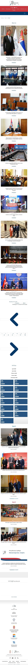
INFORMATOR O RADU (12, 662)
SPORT (13, 661)
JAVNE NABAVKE (23, 661)
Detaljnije (14, 62)
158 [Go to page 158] (25, 335)
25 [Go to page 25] (12, 335)
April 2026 (14, 368)
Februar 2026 (14, 373)
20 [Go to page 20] (17, 333)
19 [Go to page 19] (13, 333)
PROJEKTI (17, 661)
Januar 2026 (14, 375)
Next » (24, 303)
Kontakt (14, 10)
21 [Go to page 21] (21, 333)
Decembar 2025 (14, 377)
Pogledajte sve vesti (14, 498)
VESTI (10, 661)
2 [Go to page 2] (5, 333)
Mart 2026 (14, 371)
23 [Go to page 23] (4, 335)
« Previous (17, 303)
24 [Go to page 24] (8, 335)
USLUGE (18, 662)
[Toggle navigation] (24, 13)
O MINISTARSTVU (5, 661)
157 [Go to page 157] (20, 335)
